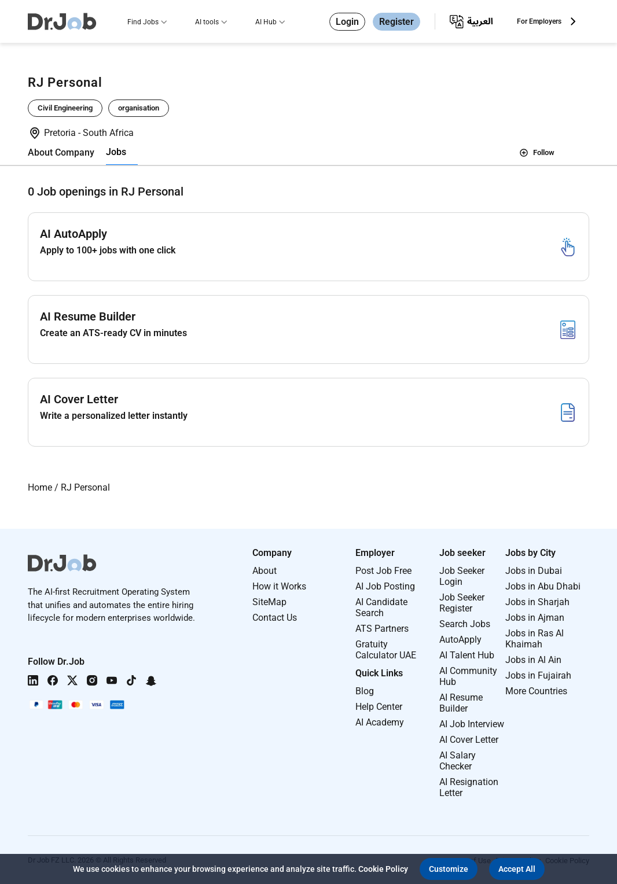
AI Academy (379, 722)
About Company (61, 152)
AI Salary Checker (457, 761)
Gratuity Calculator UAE (385, 650)
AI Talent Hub (466, 655)
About (264, 570)
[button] (449, 869)
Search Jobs (464, 623)
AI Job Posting (385, 586)
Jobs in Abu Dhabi (543, 586)
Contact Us (274, 617)
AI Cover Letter (468, 739)
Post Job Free (383, 570)
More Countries (536, 691)
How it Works (279, 586)
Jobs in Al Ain (533, 659)
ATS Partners (382, 628)
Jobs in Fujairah (538, 675)
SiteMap (269, 601)
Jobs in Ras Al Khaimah (534, 639)
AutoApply (460, 639)
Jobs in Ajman (534, 617)
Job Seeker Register (461, 603)
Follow (536, 152)
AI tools (207, 22)
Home (40, 487)
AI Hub (266, 22)
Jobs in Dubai (533, 570)
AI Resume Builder (461, 703)
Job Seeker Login (461, 576)
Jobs (116, 151)
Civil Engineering (65, 108)
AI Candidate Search (381, 607)
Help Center (378, 706)
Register (396, 21)
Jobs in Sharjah (537, 601)
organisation (138, 108)
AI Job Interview (471, 724)
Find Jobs (143, 22)
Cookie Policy (383, 869)
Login (347, 21)
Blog (364, 691)
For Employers (539, 21)
